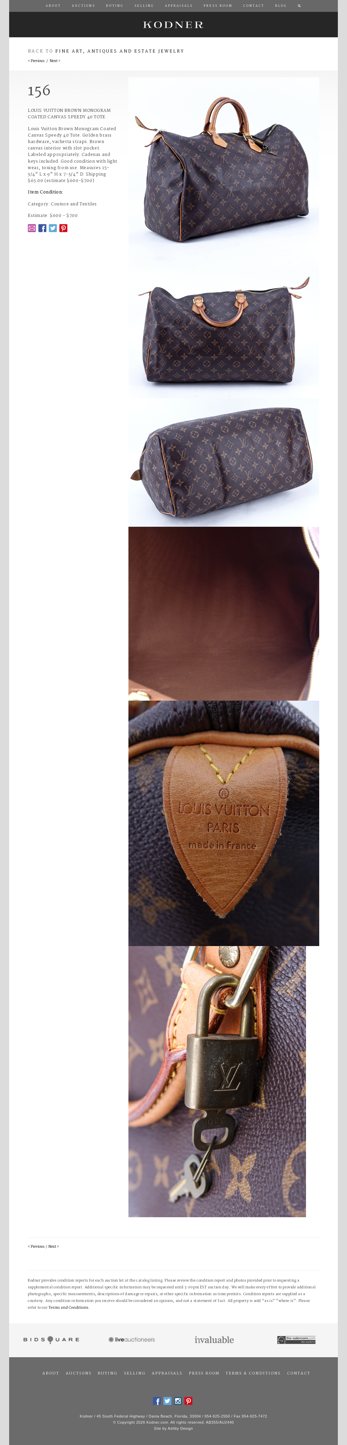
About (50, 1373)
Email (32, 228)
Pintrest (63, 228)
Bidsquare (50, 1340)
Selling (135, 1373)
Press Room (204, 1373)
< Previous (36, 61)
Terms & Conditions (253, 1373)
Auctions (78, 1373)
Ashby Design (180, 1428)
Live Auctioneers (133, 1340)
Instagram (178, 1401)
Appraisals (167, 1373)
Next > (55, 61)
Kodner (173, 24)
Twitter (53, 228)
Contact (298, 1373)
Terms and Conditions (68, 1308)
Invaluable (215, 1340)
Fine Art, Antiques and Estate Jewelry (119, 51)
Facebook (42, 228)
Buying (108, 1373)
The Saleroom (297, 1340)
